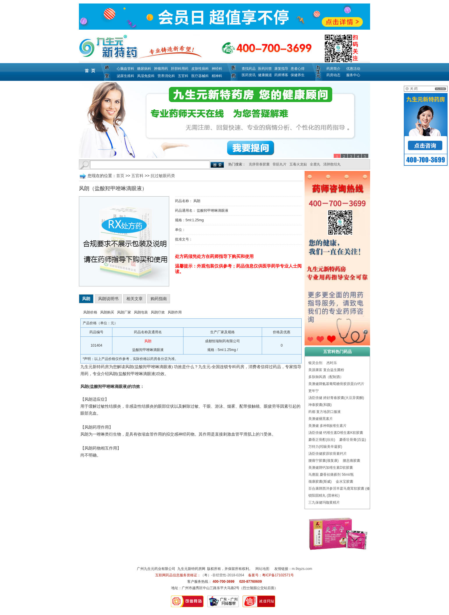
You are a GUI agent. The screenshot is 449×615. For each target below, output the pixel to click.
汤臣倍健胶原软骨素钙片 (327, 454)
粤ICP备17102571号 (278, 575)
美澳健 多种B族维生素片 (327, 426)
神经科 (217, 69)
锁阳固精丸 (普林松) (324, 495)
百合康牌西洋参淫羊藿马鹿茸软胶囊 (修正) (341, 488)
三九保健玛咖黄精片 (324, 502)
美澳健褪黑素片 (320, 419)
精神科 (217, 76)
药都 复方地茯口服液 (324, 412)
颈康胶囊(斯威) (320, 481)
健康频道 (265, 75)
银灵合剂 (315, 363)
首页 (120, 175)
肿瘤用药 (161, 69)
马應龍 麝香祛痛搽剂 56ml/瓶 (331, 475)
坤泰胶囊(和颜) (320, 405)
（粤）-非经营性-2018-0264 (222, 575)
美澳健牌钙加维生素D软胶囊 (330, 468)
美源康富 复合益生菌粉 (326, 370)
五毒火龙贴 (298, 164)
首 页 (90, 70)
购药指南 (159, 298)
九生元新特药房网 (191, 569)
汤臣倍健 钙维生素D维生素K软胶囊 (335, 433)
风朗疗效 (158, 312)
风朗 (86, 298)
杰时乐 (331, 363)
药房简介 (333, 69)
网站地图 (262, 569)
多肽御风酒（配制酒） (325, 377)
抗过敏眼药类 (163, 175)
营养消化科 (166, 76)
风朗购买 (107, 312)
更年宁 (313, 391)
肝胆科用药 (179, 69)
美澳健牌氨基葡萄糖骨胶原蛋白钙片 (336, 384)
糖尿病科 (144, 69)
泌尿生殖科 (125, 76)
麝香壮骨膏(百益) (352, 440)
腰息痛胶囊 (351, 461)
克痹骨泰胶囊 (259, 164)
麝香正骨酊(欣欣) (321, 440)
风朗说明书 (108, 298)
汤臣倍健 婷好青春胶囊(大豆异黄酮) (336, 398)
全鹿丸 (315, 164)
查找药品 (249, 69)
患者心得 (298, 69)
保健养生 (298, 75)
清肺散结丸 (332, 164)
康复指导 (281, 69)
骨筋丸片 (280, 164)
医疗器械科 (200, 76)
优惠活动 (353, 69)
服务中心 (353, 75)
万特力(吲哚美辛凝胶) (325, 447)
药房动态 (333, 75)
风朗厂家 (124, 312)
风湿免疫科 (146, 76)
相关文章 (134, 298)
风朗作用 (175, 312)
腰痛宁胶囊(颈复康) (323, 461)
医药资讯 (249, 75)
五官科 (183, 76)
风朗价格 (90, 312)
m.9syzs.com (302, 569)
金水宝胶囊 (344, 481)
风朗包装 (141, 312)
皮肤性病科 (200, 69)
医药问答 (265, 69)
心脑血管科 (125, 69)
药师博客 (281, 75)
